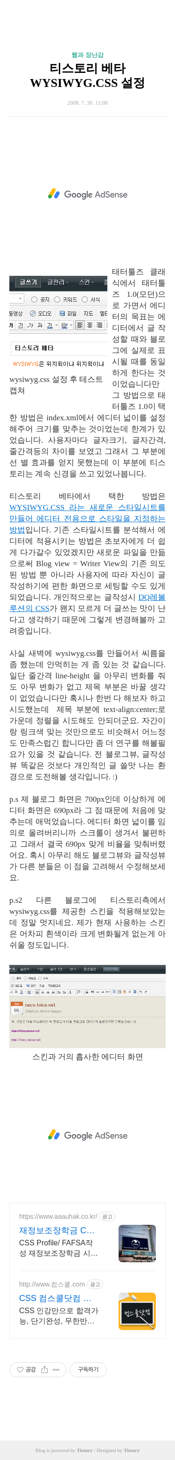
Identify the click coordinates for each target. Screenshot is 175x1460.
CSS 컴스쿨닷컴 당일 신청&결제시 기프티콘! (59, 1299)
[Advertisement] (87, 194)
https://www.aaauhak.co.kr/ (58, 1216)
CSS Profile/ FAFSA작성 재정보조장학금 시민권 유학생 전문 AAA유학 (58, 1249)
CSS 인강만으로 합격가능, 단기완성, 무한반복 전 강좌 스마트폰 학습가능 (58, 1316)
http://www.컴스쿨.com (52, 1284)
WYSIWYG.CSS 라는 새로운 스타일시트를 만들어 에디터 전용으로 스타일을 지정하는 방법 (87, 518)
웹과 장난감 (87, 54)
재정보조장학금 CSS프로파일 (58, 1231)
